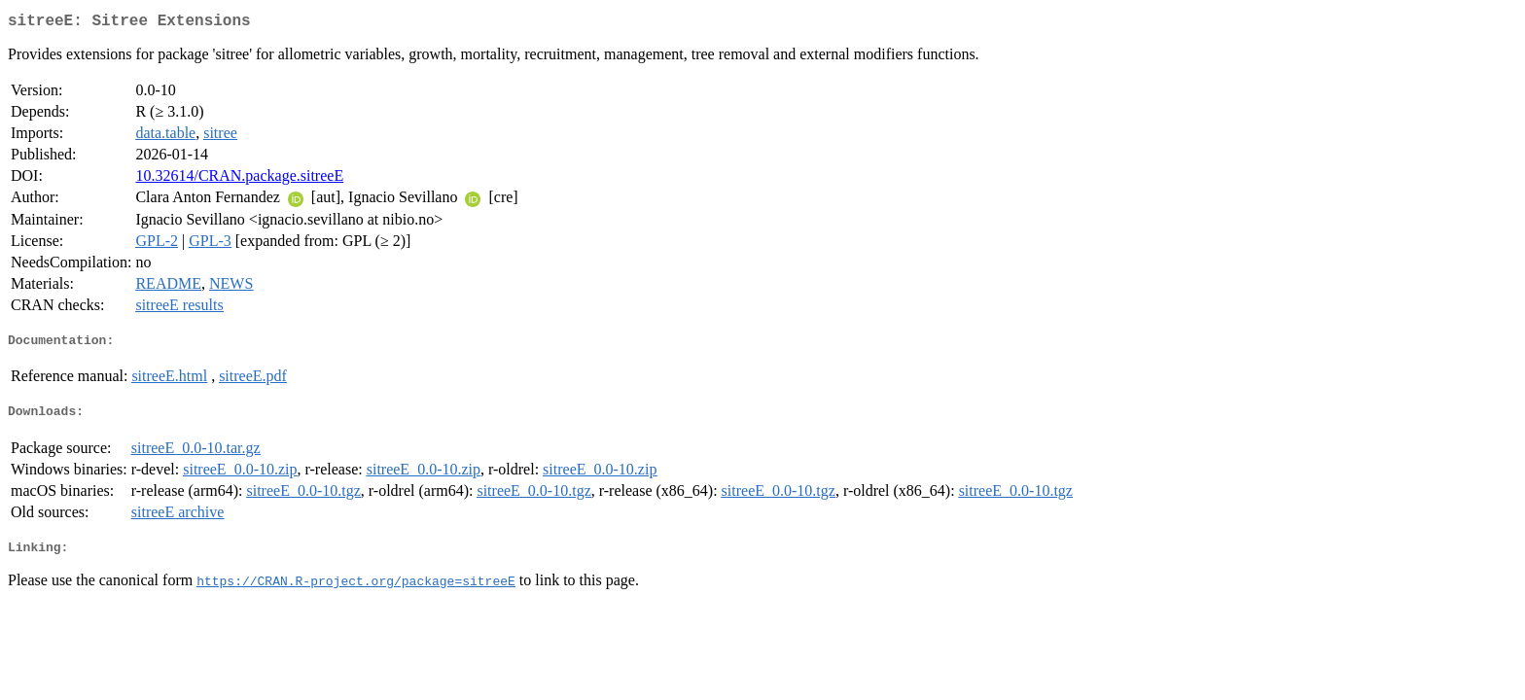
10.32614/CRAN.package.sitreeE (239, 179)
